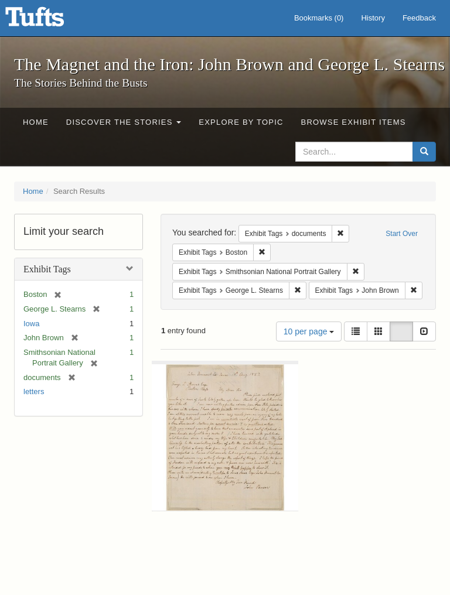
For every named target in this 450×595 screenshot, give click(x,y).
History (372, 17)
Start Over (402, 234)
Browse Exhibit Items (353, 122)
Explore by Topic (241, 122)
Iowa (31, 323)
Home (36, 122)
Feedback (419, 17)
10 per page (309, 331)
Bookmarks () (319, 17)
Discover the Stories (124, 122)
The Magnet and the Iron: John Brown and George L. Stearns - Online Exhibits (49, 20)
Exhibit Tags (47, 269)
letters (33, 391)
